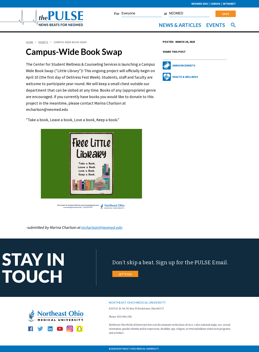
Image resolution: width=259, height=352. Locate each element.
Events (215, 25)
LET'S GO (125, 274)
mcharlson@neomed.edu (101, 227)
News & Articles (180, 25)
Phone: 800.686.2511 (120, 316)
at (165, 13)
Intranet (229, 3)
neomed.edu (199, 3)
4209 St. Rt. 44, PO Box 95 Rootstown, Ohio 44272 (136, 308)
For (116, 13)
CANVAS (215, 3)
